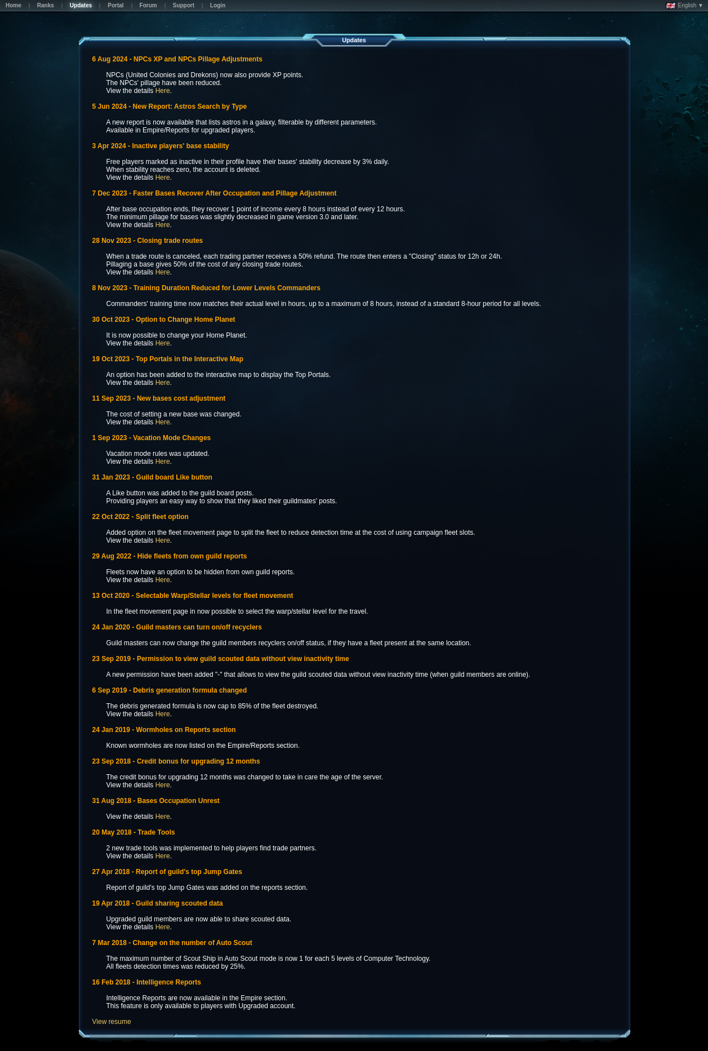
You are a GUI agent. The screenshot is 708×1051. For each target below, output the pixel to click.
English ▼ (684, 5)
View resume (111, 1022)
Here (162, 91)
